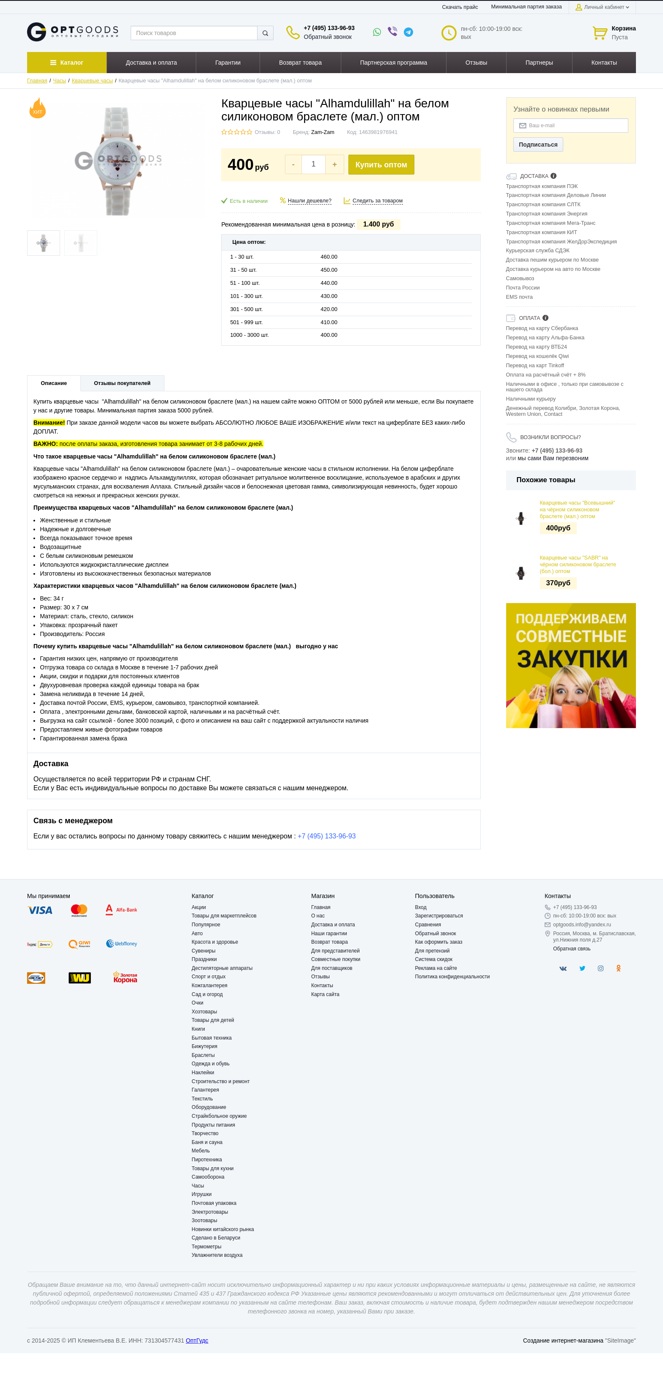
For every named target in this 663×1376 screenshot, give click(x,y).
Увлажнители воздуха (217, 1255)
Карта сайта (325, 994)
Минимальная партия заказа (526, 7)
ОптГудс (197, 1340)
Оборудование (209, 1107)
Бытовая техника (212, 1038)
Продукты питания (213, 1125)
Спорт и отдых (208, 977)
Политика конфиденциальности (452, 977)
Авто (197, 933)
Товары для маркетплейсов (224, 916)
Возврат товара (329, 942)
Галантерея (205, 1090)
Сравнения (428, 925)
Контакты (322, 985)
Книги (198, 1029)
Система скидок (434, 959)
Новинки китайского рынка (223, 1229)
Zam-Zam (322, 132)
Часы (59, 81)
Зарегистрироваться (439, 916)
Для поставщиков (332, 968)
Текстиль (202, 1099)
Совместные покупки (335, 959)
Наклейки (203, 1073)
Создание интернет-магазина (563, 1340)
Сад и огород (207, 994)
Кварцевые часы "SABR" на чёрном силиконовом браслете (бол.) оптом (578, 565)
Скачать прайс (460, 7)
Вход (421, 907)
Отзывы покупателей (122, 383)
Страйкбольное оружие (219, 1116)
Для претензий (432, 951)
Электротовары (210, 1212)
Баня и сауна (207, 1142)
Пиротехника (207, 1160)
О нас (318, 916)
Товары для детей (213, 1020)
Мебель (201, 1151)
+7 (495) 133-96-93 (329, 28)
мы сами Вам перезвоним (553, 458)
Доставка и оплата (333, 925)
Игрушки (201, 1194)
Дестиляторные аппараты (222, 968)
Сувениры (203, 951)
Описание (54, 383)
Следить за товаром (378, 201)
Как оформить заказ (439, 942)
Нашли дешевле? (310, 201)
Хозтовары (204, 1012)
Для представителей (335, 951)
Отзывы (320, 977)
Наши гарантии (329, 933)
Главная (37, 81)
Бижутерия (204, 1046)
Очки (197, 1003)
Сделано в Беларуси (216, 1238)
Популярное (206, 925)
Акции (199, 907)
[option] (571, 665)
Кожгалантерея (209, 985)
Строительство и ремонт (220, 1081)
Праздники (204, 959)
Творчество (205, 1133)
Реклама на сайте (436, 968)
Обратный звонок (328, 36)
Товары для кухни (212, 1168)
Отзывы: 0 (267, 132)
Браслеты (203, 1055)
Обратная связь (571, 949)
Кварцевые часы (92, 81)
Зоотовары (204, 1220)
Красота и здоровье (215, 942)
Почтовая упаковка (214, 1203)
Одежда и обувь (211, 1064)
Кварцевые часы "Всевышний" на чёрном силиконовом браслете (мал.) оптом (577, 510)
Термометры (206, 1247)
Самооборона (208, 1177)
